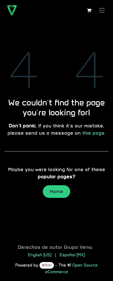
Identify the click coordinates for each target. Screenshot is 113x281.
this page (93, 133)
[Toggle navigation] (101, 10)
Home (56, 191)
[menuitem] (40, 255)
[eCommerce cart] (89, 10)
